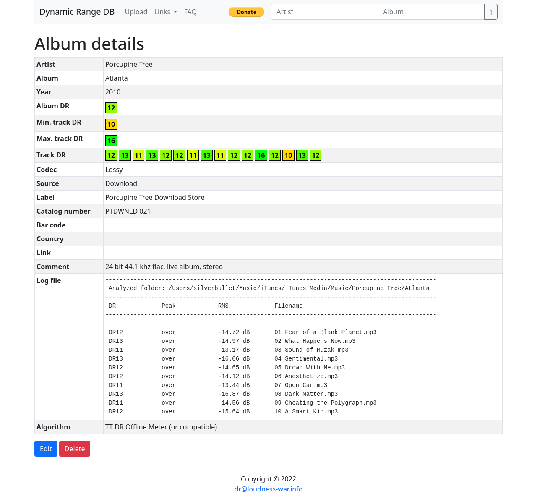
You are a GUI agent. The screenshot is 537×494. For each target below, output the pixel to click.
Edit (46, 448)
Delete (75, 448)
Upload (136, 11)
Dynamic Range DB (77, 11)
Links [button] (163, 11)
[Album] (431, 12)
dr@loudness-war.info (269, 489)
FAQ (190, 11)
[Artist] (324, 12)
